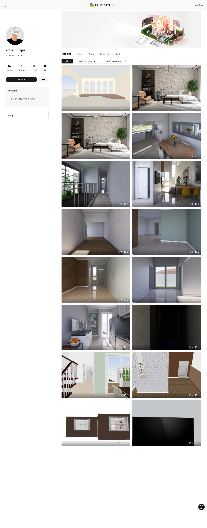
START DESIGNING (192, 4)
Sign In (154, 4)
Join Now (164, 4)
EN (174, 4)
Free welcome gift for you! (147, 12)
